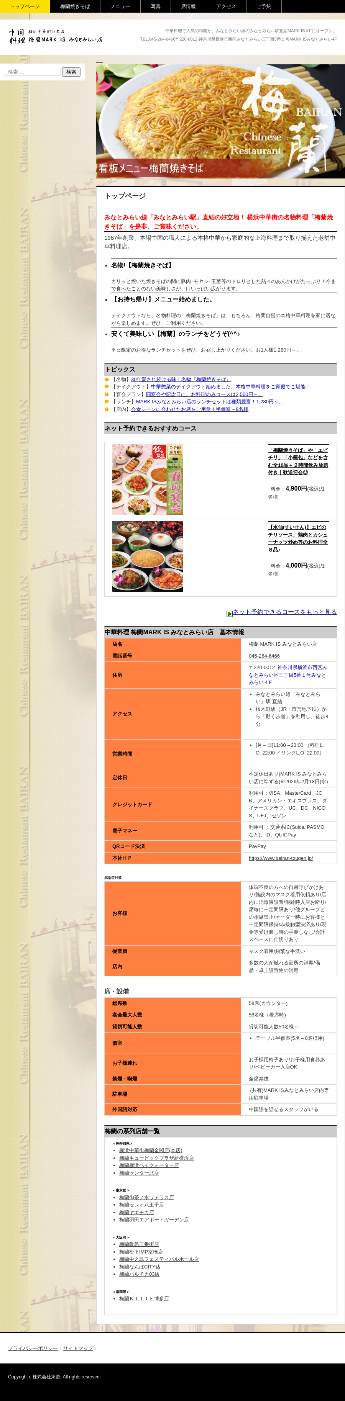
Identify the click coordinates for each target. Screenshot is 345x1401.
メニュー (120, 6)
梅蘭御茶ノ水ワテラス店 (146, 1197)
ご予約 (263, 6)
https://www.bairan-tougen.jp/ (281, 858)
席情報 (188, 6)
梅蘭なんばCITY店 (140, 1267)
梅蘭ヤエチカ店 (136, 1212)
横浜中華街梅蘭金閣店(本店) (150, 1150)
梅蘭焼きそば (75, 6)
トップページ (25, 6)
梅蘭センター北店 (139, 1173)
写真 (156, 6)
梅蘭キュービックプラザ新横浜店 (156, 1158)
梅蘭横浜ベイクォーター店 (149, 1165)
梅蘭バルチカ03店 (139, 1274)
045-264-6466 (264, 656)
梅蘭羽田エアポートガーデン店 (154, 1220)
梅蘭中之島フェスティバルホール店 (159, 1259)
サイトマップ (78, 1348)
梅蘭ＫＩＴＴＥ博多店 (144, 1298)
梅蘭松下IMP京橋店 (141, 1252)
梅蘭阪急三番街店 (139, 1244)
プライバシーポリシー (33, 1348)
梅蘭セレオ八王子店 (141, 1205)
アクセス (226, 6)
